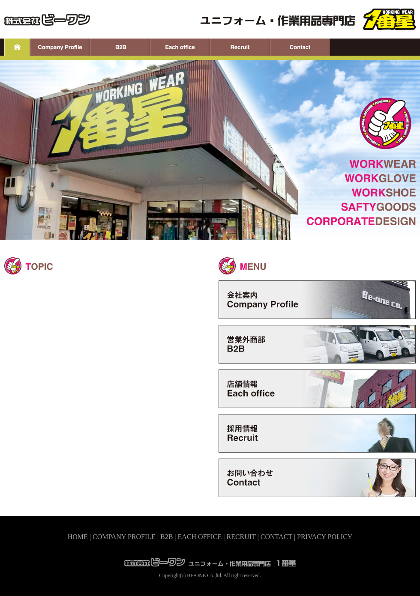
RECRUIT (240, 536)
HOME (78, 536)
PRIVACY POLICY (324, 536)
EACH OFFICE (200, 536)
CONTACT (276, 536)
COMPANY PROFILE (124, 536)
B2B (166, 536)
